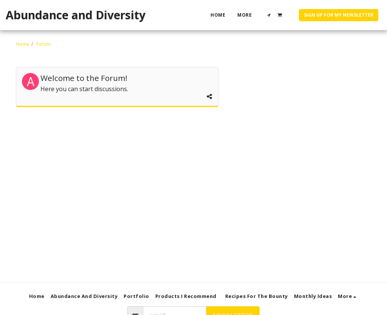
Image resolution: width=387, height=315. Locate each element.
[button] (269, 15)
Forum (43, 43)
